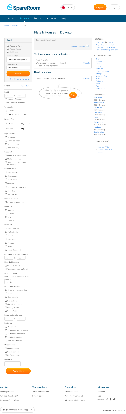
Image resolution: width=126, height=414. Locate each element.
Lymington (99, 74)
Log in (114, 7)
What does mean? (104, 42)
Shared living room (14, 304)
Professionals (13, 232)
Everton (98, 64)
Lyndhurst (97, 127)
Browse (24, 18)
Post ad (38, 18)
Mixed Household (14, 250)
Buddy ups (15, 52)
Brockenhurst (99, 102)
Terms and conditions (40, 391)
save (73, 95)
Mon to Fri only (13, 144)
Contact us (101, 391)
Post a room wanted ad (74, 396)
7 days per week (14, 141)
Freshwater (98, 112)
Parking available (13, 307)
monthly (20, 99)
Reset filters (25, 86)
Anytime (11, 111)
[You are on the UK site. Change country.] (67, 7)
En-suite (10, 183)
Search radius (11, 65)
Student (10, 235)
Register (100, 7)
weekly (10, 99)
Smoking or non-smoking (17, 290)
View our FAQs (103, 147)
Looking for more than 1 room (18, 202)
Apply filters (18, 371)
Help (64, 18)
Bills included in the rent (16, 103)
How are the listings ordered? (107, 50)
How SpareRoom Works (9, 400)
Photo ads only (13, 348)
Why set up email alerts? (105, 45)
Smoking (11, 293)
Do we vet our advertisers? (106, 47)
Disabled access (13, 311)
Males (10, 217)
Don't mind (12, 327)
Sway (98, 83)
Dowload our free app (17, 409)
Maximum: (9, 128)
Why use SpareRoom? (9, 396)
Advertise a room (71, 391)
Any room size (13, 173)
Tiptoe (98, 86)
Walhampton (100, 88)
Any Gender (12, 239)
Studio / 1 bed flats (14, 159)
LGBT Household (13, 266)
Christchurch (98, 122)
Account (52, 18)
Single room (12, 179)
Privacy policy (38, 396)
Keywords (8, 359)
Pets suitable (12, 301)
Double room (12, 176)
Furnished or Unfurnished (17, 187)
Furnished (11, 191)
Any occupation (13, 229)
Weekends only (13, 148)
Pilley (98, 79)
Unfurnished (12, 194)
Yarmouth (97, 117)
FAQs (99, 396)
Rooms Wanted (15, 49)
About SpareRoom (7, 391)
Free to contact (13, 352)
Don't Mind (12, 210)
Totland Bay (98, 107)
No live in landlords (15, 341)
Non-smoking (13, 297)
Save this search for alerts (18, 79)
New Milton (98, 98)
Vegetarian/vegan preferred (17, 269)
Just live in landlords (15, 337)
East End (99, 61)
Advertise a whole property (75, 400)
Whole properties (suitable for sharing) (17, 163)
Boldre (98, 59)
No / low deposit (13, 355)
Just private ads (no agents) (18, 330)
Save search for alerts (80, 46)
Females (11, 214)
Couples (11, 221)
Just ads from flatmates (16, 334)
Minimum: (9, 123)
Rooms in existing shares (16, 156)
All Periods (12, 137)
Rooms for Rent (15, 46)
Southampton (99, 132)
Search (11, 18)
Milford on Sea (101, 76)
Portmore (99, 81)
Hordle (98, 66)
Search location (12, 56)
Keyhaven (99, 69)
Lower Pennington (102, 71)
